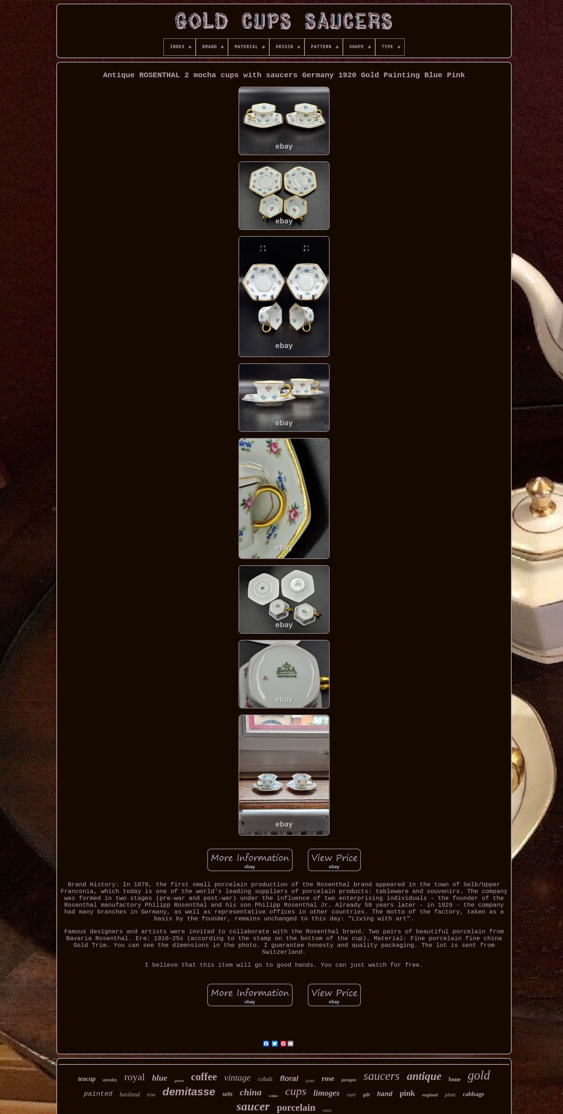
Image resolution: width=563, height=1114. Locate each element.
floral (289, 1078)
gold (479, 1075)
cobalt (265, 1079)
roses (327, 1110)
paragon (348, 1079)
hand (384, 1094)
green (179, 1080)
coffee (204, 1076)
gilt (366, 1094)
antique (424, 1076)
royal (134, 1076)
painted (98, 1094)
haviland (130, 1094)
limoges (326, 1092)
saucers (381, 1075)
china (251, 1092)
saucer (253, 1106)
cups (295, 1091)
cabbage (473, 1094)
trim (151, 1094)
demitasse (189, 1091)
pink (407, 1092)
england (430, 1094)
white (273, 1096)
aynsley (110, 1079)
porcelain (296, 1107)
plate (450, 1094)
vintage (237, 1077)
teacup (87, 1078)
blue (160, 1077)
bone (455, 1079)
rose (328, 1078)
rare (351, 1094)
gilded (310, 1081)
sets (227, 1093)
